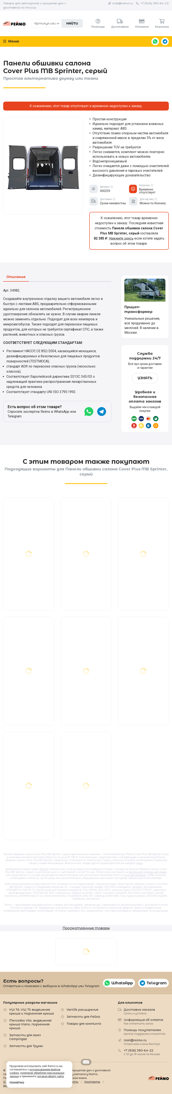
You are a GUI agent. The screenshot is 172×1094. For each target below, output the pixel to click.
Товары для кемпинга (84, 1024)
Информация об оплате (143, 1021)
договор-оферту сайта (50, 1076)
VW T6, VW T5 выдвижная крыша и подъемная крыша (31, 1011)
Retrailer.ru (86, 1062)
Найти (72, 23)
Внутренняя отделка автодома (147, 872)
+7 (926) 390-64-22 (154, 3)
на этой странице (135, 875)
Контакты (92, 1081)
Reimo (14, 23)
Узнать (145, 378)
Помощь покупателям (144, 1031)
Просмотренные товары (86, 928)
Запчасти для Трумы (26, 1046)
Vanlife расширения (82, 1010)
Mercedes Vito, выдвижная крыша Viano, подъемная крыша (30, 1024)
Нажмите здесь (121, 238)
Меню (11, 41)
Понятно (17, 1082)
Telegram (165, 41)
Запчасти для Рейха (83, 1017)
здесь (139, 863)
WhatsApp (155, 41)
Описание (16, 277)
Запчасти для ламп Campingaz (25, 1037)
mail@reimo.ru (122, 3)
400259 (43, 869)
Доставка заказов (139, 1011)
